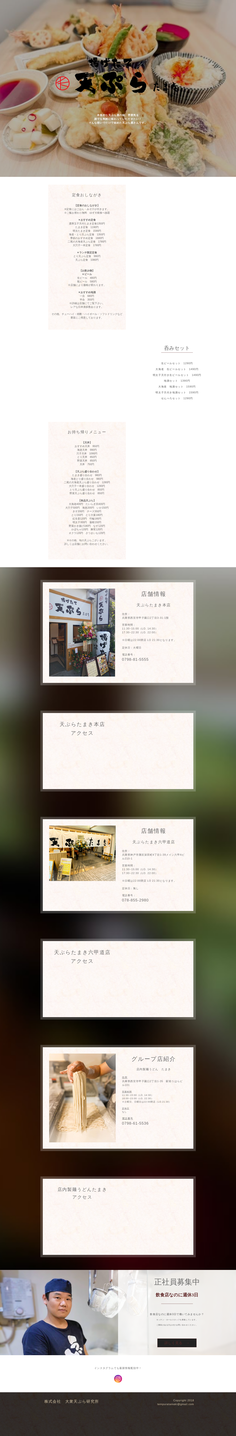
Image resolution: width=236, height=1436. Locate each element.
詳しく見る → (177, 1343)
